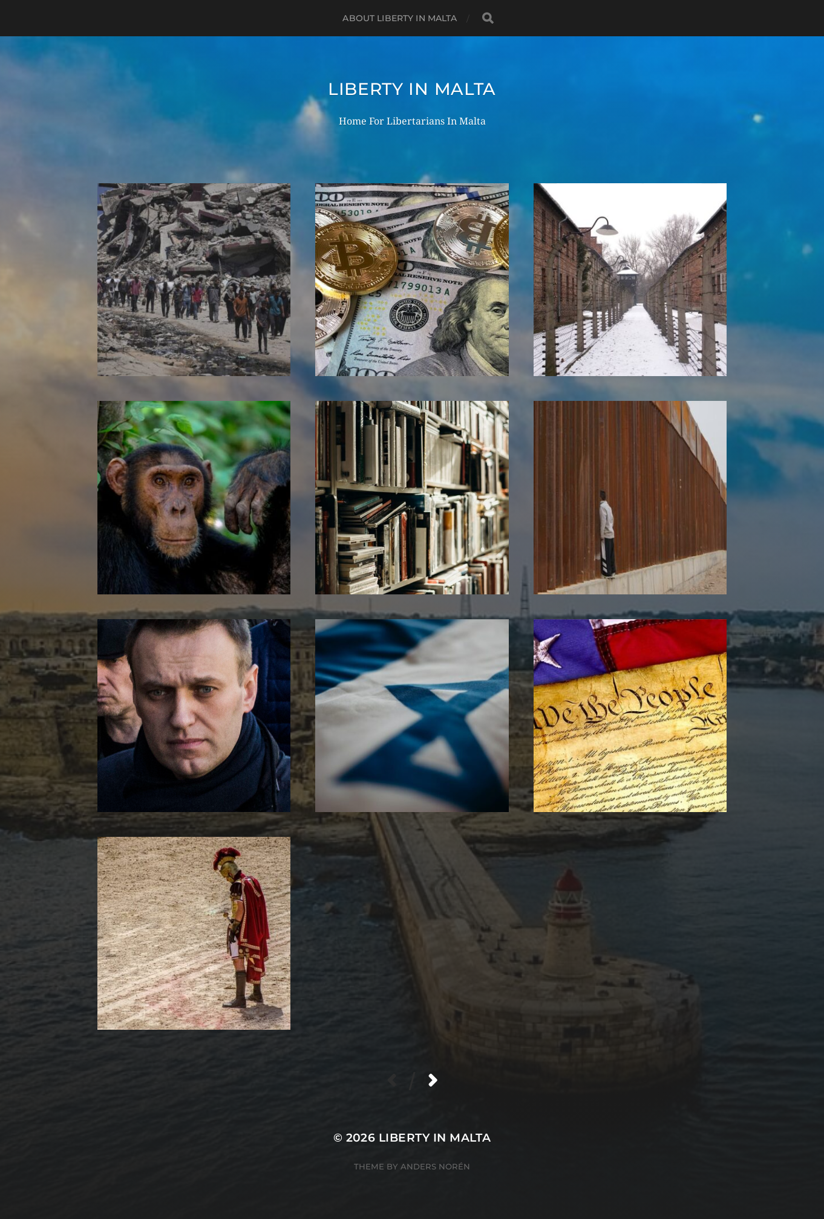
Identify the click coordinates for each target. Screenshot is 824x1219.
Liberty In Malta (412, 89)
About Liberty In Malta (399, 18)
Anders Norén (435, 1166)
